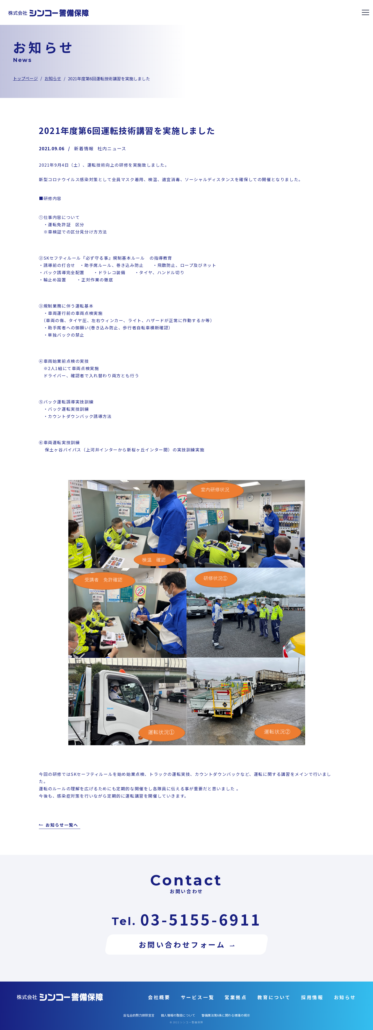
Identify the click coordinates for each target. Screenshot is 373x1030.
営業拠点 (236, 997)
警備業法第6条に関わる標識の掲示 (226, 1015)
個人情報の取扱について (178, 1015)
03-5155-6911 (200, 919)
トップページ (25, 78)
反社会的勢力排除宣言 (138, 1015)
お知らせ (53, 78)
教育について (274, 997)
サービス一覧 (197, 997)
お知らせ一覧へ (62, 825)
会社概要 (159, 997)
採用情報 (312, 997)
